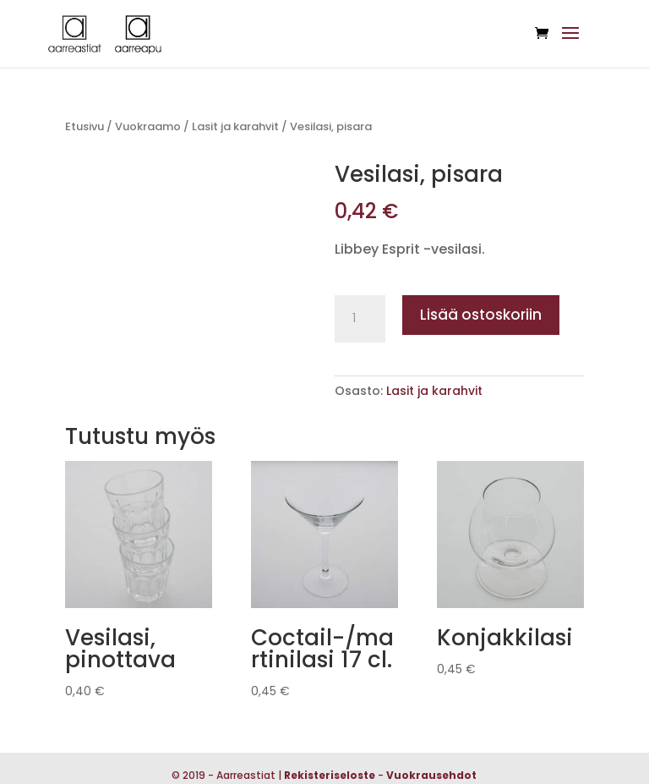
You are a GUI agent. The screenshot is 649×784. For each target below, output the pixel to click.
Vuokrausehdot (431, 775)
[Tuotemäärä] (360, 319)
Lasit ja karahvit (235, 126)
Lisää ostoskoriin (481, 314)
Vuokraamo (148, 126)
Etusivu (84, 126)
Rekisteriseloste (329, 775)
